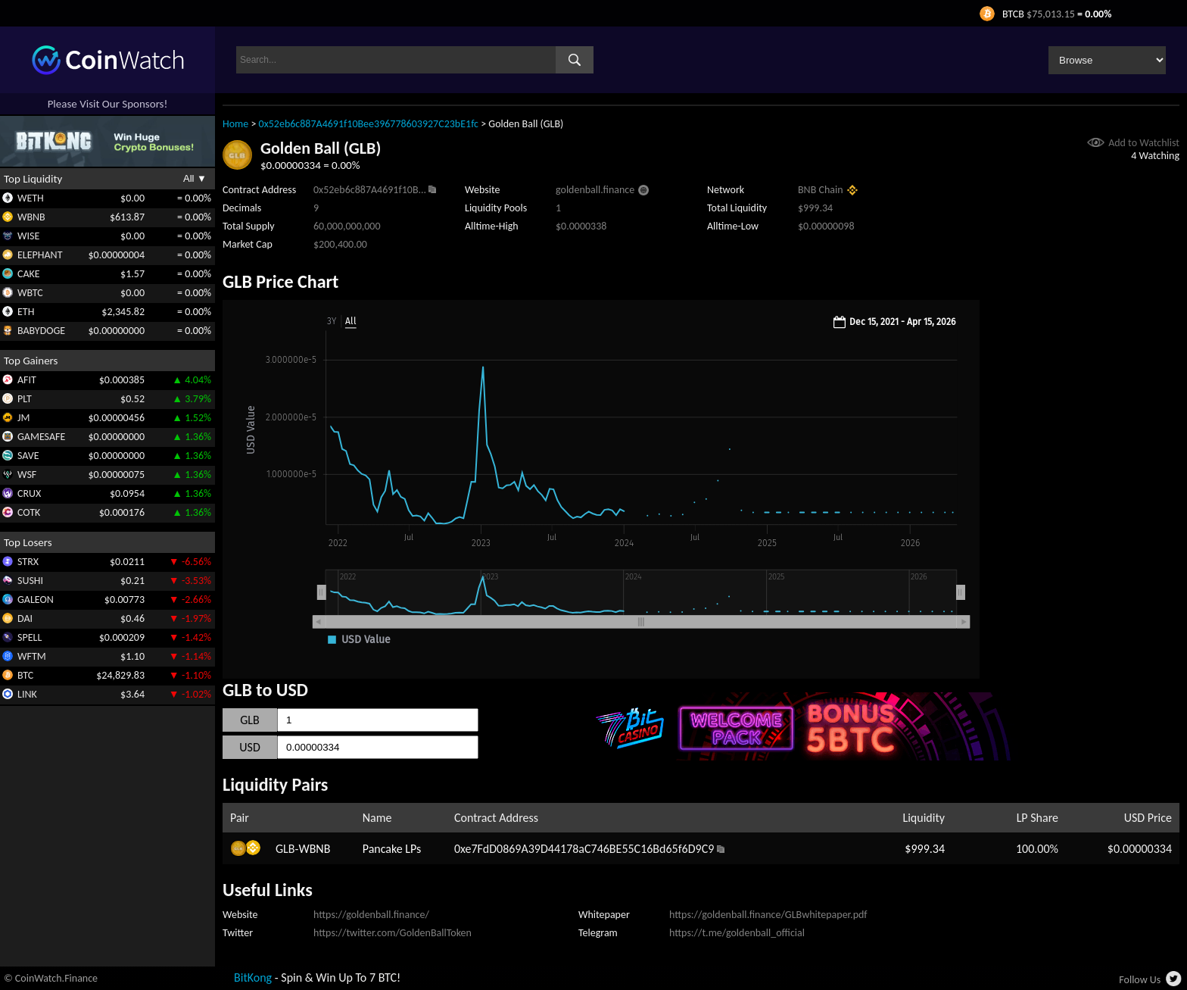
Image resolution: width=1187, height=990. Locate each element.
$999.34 (925, 849)
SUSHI (30, 580)
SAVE (28, 455)
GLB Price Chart (280, 281)
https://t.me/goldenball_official (737, 932)
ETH (25, 311)
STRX (28, 561)
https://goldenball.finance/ (371, 914)
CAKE (28, 273)
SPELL (29, 637)
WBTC (30, 292)
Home (235, 123)
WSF (26, 474)
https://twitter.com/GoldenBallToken (392, 932)
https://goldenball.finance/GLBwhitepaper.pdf (768, 914)
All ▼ (195, 178)
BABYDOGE (41, 330)
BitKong (253, 977)
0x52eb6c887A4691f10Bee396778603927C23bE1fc (368, 123)
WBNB (31, 217)
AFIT (26, 379)
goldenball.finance (595, 189)
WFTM (31, 656)
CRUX (29, 493)
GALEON (35, 599)
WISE (28, 236)
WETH (30, 198)
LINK (27, 694)
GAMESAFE (41, 436)
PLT (24, 398)
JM (23, 417)
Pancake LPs (392, 849)
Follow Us (1140, 979)
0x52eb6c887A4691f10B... (369, 189)
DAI (25, 618)
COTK (28, 512)
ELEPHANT (39, 254)
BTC (25, 675)
